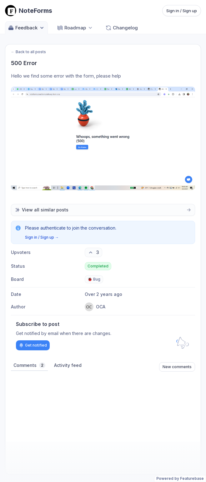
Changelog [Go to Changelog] (121, 28)
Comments (29, 365)
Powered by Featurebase (180, 478)
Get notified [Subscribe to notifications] (33, 345)
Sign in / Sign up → (42, 237)
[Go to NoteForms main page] (28, 10)
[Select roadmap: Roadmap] (75, 27)
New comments (177, 366)
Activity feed (68, 365)
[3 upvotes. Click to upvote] (93, 252)
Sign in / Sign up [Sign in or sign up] (181, 10)
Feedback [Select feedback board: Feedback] (26, 28)
